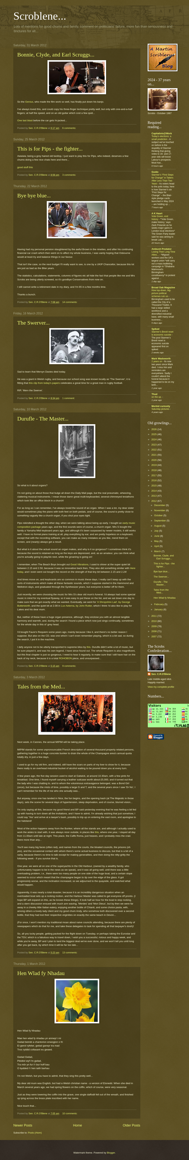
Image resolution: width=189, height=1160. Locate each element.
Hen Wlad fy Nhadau (41, 973)
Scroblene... (39, 16)
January (158, 609)
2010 (154, 621)
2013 (154, 495)
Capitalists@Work (162, 133)
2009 (154, 626)
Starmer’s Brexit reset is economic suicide (162, 333)
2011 (154, 616)
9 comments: (69, 666)
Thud (154, 394)
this (89, 647)
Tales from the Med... (41, 686)
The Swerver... (33, 323)
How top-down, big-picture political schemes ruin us (161, 293)
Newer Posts (22, 1125)
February (159, 604)
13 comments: (70, 952)
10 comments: (70, 1113)
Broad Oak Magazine (163, 287)
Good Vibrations (79, 564)
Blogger (111, 1152)
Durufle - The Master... (42, 418)
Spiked (155, 329)
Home (77, 1125)
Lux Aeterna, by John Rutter (76, 605)
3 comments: (69, 174)
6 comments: (69, 128)
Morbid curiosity (161, 406)
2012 (154, 501)
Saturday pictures (161, 409)
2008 (154, 631)
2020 (154, 460)
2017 (154, 475)
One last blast (25, 120)
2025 (154, 434)
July (156, 530)
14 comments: (70, 302)
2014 (154, 490)
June (157, 536)
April (157, 546)
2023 (154, 444)
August (158, 525)
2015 (154, 485)
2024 (154, 439)
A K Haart (157, 213)
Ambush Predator (162, 249)
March (157, 551)
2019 (154, 465)
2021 (154, 454)
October (158, 515)
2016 (154, 480)
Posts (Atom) (35, 1132)
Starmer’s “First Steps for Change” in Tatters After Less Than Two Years (162, 179)
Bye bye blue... (34, 195)
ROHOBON (65, 658)
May (156, 541)
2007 (154, 636)
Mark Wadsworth (161, 358)
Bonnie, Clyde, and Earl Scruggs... (55, 54)
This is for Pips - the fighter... (50, 149)
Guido (155, 172)
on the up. (157, 397)
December (160, 505)
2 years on (157, 361)
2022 (154, 449)
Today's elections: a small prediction (161, 138)
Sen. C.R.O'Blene (161, 674)
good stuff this (25, 167)
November (160, 510)
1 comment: (68, 398)
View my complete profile (161, 686)
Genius (29, 101)
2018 (154, 470)
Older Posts (131, 1125)
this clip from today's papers (44, 383)
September (160, 520)
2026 (154, 429)
